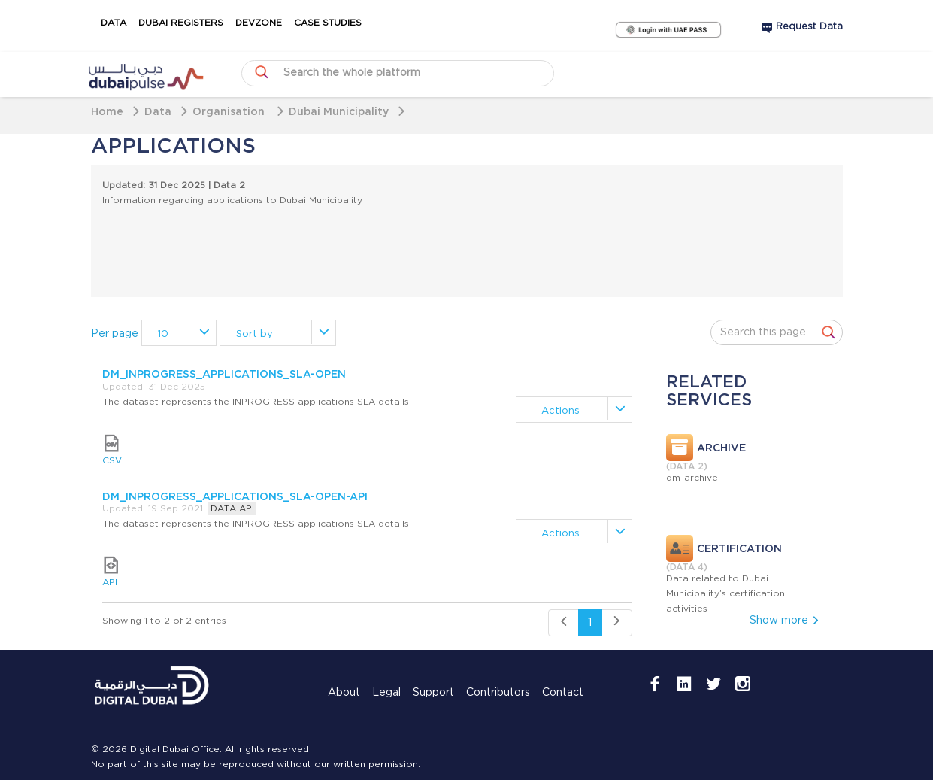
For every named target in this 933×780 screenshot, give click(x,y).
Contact (562, 692)
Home (107, 111)
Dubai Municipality (339, 111)
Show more (785, 620)
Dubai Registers (180, 23)
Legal (386, 692)
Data (113, 23)
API (110, 572)
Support (433, 692)
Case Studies (328, 23)
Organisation (230, 111)
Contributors (498, 692)
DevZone (258, 23)
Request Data (809, 27)
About (344, 692)
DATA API (232, 509)
